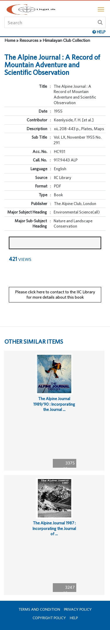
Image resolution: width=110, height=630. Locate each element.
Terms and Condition (39, 609)
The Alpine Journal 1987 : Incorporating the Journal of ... (54, 528)
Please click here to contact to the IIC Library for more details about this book (55, 294)
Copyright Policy (49, 618)
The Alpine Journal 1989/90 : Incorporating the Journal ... (54, 404)
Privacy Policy (78, 609)
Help (74, 618)
